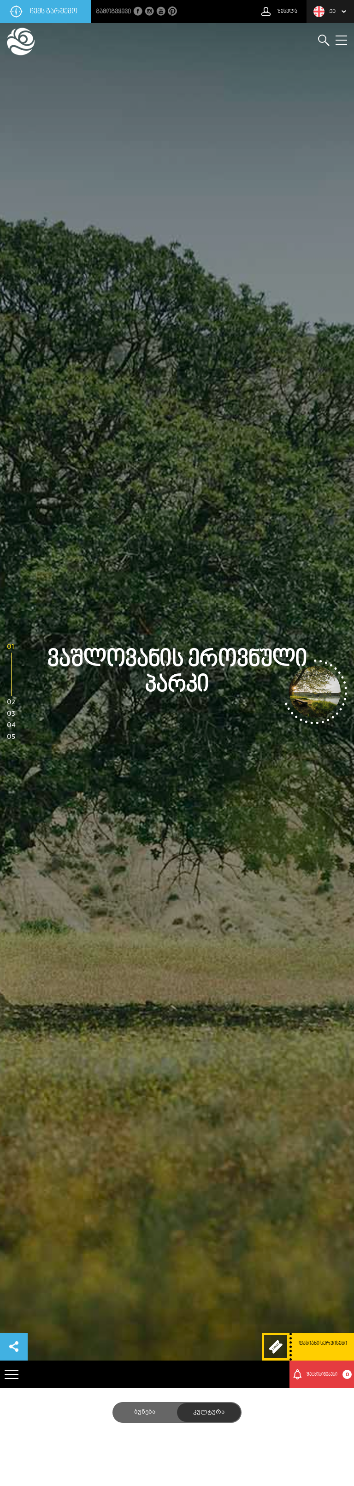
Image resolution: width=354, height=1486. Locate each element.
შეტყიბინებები (329, 1374)
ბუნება (144, 1412)
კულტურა (208, 1412)
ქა (324, 11)
